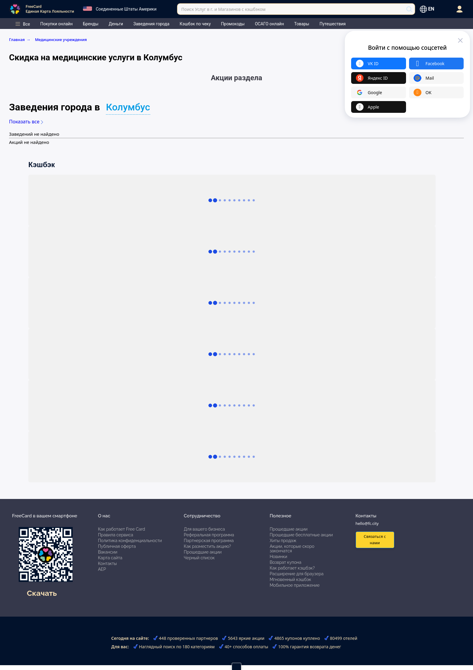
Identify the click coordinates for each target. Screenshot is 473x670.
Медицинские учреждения (61, 39)
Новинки (278, 556)
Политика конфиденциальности (130, 540)
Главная (21, 39)
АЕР (102, 569)
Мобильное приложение (295, 585)
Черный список (199, 557)
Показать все (26, 121)
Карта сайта (110, 557)
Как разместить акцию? (207, 546)
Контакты (107, 563)
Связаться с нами (375, 539)
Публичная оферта (117, 546)
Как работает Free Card (121, 529)
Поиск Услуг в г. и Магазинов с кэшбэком (223, 9)
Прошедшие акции (202, 552)
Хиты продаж (283, 540)
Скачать (42, 593)
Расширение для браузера (297, 573)
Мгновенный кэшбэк (290, 579)
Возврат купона (285, 562)
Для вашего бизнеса (204, 529)
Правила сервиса (115, 534)
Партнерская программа (208, 540)
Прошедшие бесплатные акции (301, 534)
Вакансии (107, 552)
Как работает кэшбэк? (292, 568)
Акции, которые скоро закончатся (292, 548)
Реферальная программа (209, 534)
